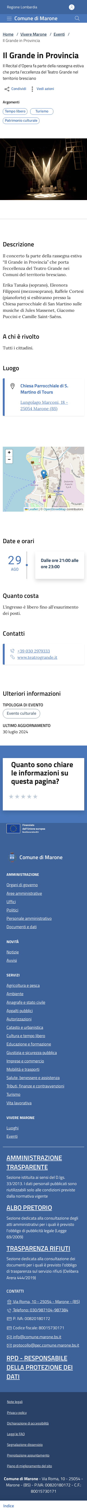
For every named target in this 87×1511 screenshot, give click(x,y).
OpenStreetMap (55, 509)
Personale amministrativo (29, 918)
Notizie (12, 952)
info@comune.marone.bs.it (33, 1337)
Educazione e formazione (28, 1044)
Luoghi (12, 1128)
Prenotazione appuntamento (28, 1455)
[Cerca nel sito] (77, 18)
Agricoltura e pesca (23, 985)
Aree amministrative (24, 893)
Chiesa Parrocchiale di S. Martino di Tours (44, 388)
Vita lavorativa (19, 1103)
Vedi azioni (41, 89)
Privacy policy (17, 1412)
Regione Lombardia (22, 7)
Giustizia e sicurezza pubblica (31, 1052)
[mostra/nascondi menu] (9, 18)
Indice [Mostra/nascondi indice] (8, 1506)
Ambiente (14, 994)
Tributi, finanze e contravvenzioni (35, 1086)
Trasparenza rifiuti (38, 1248)
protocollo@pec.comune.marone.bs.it (42, 1345)
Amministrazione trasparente (34, 1162)
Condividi (15, 89)
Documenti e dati (21, 927)
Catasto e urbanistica (24, 1027)
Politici (12, 910)
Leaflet (31, 509)
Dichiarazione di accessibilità (28, 1423)
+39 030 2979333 (33, 651)
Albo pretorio (29, 1207)
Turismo (13, 1094)
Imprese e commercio (25, 1061)
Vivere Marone (33, 34)
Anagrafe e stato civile (25, 1002)
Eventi (59, 34)
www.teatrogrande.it (37, 657)
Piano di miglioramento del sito (29, 1466)
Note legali (15, 1401)
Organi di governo (22, 885)
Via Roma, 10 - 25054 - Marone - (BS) (43, 1301)
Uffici (11, 902)
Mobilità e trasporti (22, 1069)
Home (8, 34)
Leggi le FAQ (16, 1434)
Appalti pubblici (19, 1010)
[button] (44, 474)
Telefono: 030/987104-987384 (37, 1310)
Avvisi (11, 960)
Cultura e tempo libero (25, 1036)
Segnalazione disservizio (25, 1444)
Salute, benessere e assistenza (33, 1077)
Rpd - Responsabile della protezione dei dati (39, 1367)
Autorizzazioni (19, 1019)
